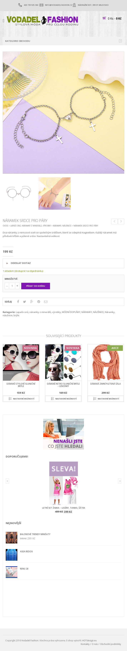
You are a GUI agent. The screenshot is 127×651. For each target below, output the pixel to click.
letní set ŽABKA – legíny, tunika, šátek (63, 507)
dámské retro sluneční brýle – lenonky (63, 385)
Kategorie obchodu (63, 41)
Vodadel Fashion (29, 640)
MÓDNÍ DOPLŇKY (71, 312)
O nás (95, 644)
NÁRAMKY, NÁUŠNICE (62, 225)
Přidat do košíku (35, 286)
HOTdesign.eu (89, 640)
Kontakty (85, 644)
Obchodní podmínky (110, 644)
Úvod (5, 225)
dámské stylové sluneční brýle (21, 385)
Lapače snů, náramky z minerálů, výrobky (30, 225)
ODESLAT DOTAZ (21, 263)
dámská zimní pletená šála (105, 383)
